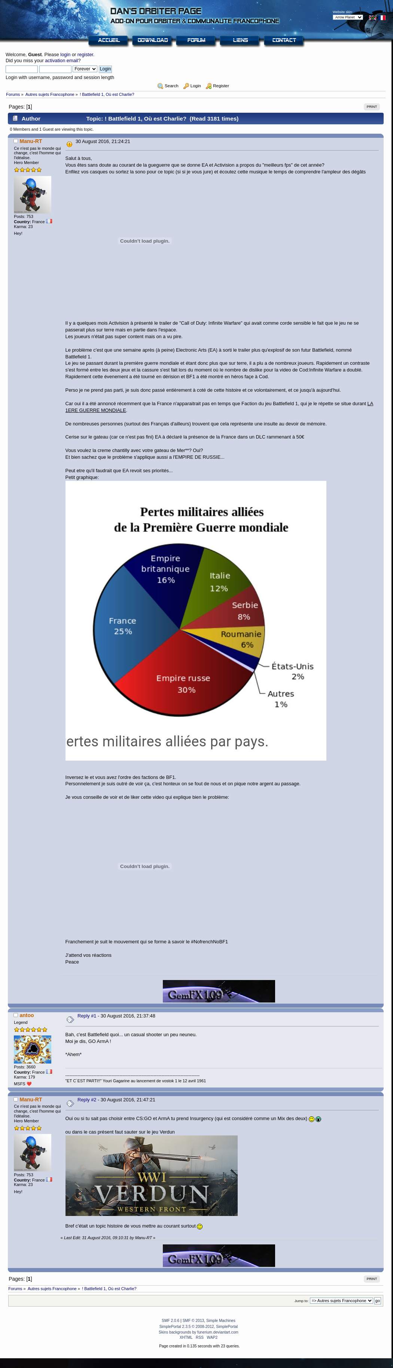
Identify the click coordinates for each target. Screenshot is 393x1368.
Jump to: (302, 1301)
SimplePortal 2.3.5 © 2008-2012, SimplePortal (198, 1327)
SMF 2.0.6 (170, 1321)
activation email (61, 60)
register (85, 54)
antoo (26, 1015)
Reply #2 (87, 1099)
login (65, 54)
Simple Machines (220, 1321)
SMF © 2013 (193, 1321)
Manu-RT (30, 141)
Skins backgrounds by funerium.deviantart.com (198, 1332)
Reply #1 (87, 1016)
